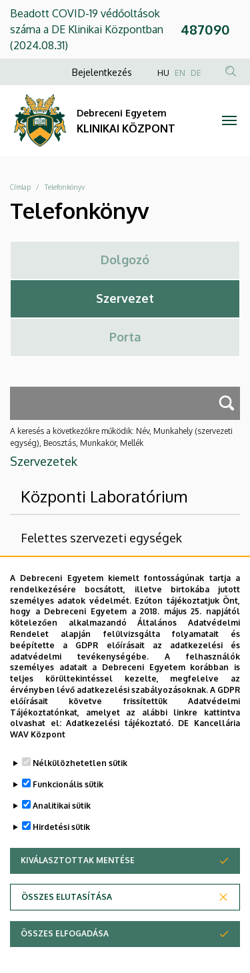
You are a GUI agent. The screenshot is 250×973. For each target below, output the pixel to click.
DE (196, 73)
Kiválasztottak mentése (78, 874)
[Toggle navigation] (230, 120)
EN (180, 73)
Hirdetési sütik (61, 841)
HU (163, 73)
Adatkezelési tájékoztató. (119, 738)
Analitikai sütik (62, 820)
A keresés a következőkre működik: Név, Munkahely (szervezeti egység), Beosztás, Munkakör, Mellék (121, 437)
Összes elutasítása (66, 911)
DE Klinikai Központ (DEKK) (103, 567)
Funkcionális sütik (68, 798)
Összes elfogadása (65, 947)
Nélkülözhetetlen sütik (80, 777)
